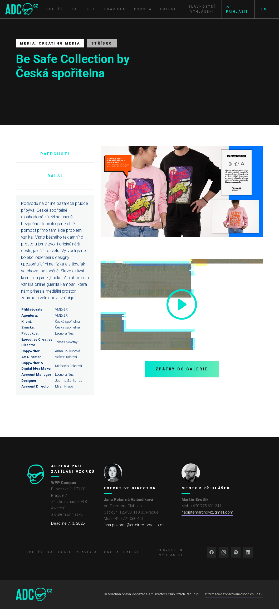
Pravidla (115, 9)
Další (54, 176)
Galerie (169, 9)
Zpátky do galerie (181, 369)
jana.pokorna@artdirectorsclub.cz (134, 525)
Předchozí (55, 154)
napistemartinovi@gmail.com (207, 512)
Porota (143, 9)
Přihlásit (237, 9)
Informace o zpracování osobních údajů (234, 594)
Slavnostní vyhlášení (202, 9)
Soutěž (54, 9)
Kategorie (84, 9)
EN (264, 9)
